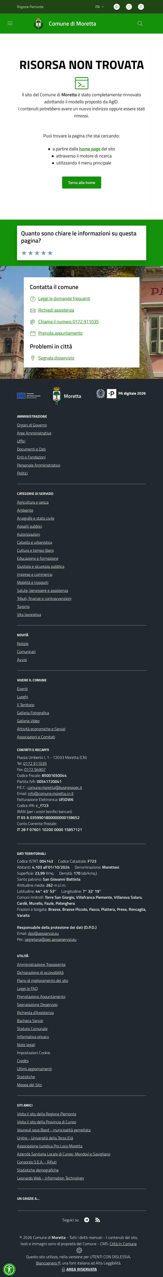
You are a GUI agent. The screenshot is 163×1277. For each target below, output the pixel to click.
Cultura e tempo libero (35, 550)
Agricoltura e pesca (33, 502)
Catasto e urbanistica (34, 542)
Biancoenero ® (48, 1263)
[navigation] (10, 23)
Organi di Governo (32, 425)
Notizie (23, 644)
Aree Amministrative (34, 433)
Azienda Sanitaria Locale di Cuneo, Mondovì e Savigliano (63, 1154)
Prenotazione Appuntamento (41, 996)
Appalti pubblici (29, 526)
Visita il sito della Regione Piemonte (46, 1114)
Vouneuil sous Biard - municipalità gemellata (54, 1130)
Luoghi (22, 697)
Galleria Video (28, 721)
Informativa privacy (33, 1037)
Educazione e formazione (37, 558)
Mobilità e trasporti (32, 582)
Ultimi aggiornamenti (34, 1069)
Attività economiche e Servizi (41, 729)
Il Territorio (25, 705)
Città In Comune (123, 1244)
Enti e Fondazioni (31, 457)
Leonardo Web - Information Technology (50, 1178)
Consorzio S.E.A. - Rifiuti (37, 1162)
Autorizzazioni (28, 534)
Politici (22, 473)
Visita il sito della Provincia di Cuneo (46, 1122)
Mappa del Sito (29, 1085)
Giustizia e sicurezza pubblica (40, 566)
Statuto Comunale (32, 1029)
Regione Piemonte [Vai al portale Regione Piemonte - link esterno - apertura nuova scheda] (30, 6)
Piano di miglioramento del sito (42, 980)
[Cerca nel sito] (140, 24)
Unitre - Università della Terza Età (45, 1138)
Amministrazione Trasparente (41, 964)
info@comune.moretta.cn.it (51, 793)
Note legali (26, 1045)
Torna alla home (81, 182)
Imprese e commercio (34, 574)
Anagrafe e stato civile (35, 518)
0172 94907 (35, 769)
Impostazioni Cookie (33, 1053)
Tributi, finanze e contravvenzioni (44, 598)
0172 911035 (35, 763)
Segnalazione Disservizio (37, 1004)
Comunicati (26, 652)
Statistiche (26, 1077)
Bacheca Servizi (30, 1021)
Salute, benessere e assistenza (42, 590)
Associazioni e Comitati (36, 737)
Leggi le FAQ (27, 988)
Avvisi (22, 660)
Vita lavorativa (29, 614)
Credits (23, 1061)
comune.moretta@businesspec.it (55, 787)
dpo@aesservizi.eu (43, 933)
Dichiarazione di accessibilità (40, 972)
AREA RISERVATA (78, 1269)
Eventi (22, 689)
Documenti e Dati (31, 449)
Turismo (23, 606)
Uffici (21, 441)
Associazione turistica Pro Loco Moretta (49, 1146)
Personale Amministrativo (38, 465)
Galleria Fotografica (33, 713)
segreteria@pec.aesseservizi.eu (50, 939)
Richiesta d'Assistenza (35, 1013)
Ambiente (25, 510)
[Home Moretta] (62, 23)
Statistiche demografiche (38, 1170)
